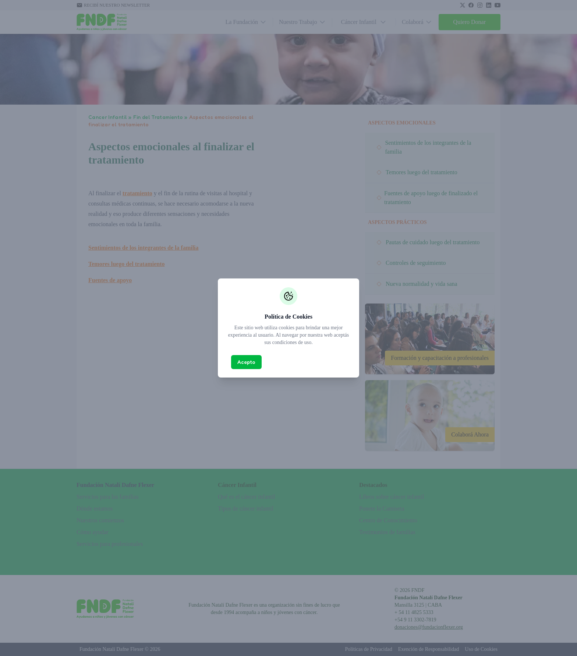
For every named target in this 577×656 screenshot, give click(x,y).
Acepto (246, 362)
